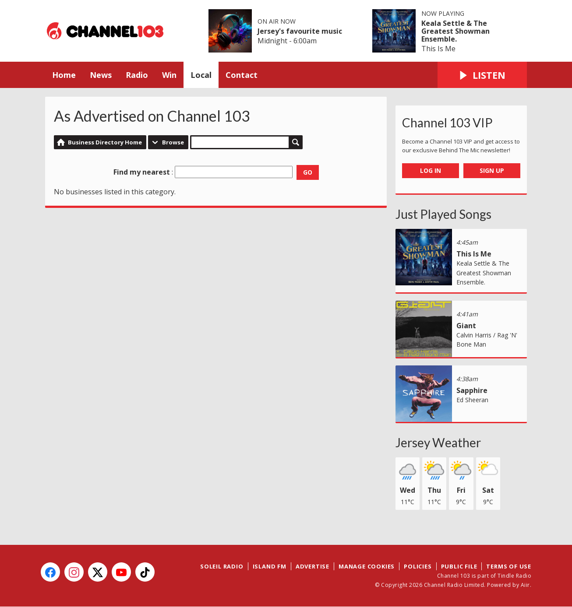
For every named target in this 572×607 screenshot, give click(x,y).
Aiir (525, 585)
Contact (242, 75)
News (101, 75)
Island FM (269, 566)
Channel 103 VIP (447, 122)
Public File (459, 566)
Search (296, 142)
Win (169, 75)
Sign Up (492, 170)
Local (201, 75)
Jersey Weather (438, 442)
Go (307, 172)
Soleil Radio (222, 566)
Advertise (312, 566)
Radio (137, 75)
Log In (430, 170)
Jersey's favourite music (300, 31)
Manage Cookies (367, 566)
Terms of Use (508, 566)
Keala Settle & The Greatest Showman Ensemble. (455, 31)
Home (64, 75)
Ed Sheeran (472, 400)
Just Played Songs (443, 214)
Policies (417, 566)
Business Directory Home (105, 142)
